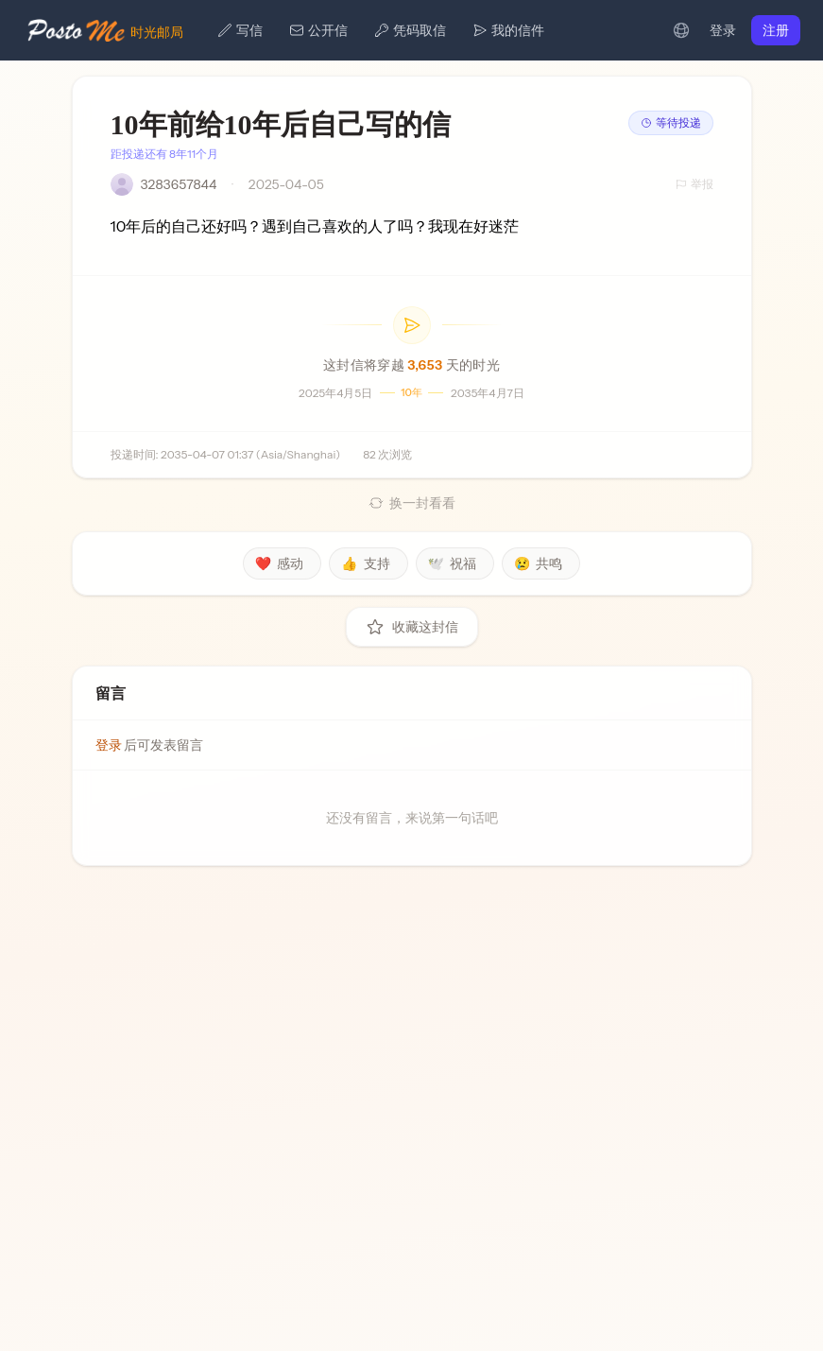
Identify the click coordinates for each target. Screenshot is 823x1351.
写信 (240, 30)
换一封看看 (412, 502)
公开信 (318, 30)
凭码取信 (410, 30)
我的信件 (508, 30)
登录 (723, 30)
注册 (776, 30)
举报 (694, 184)
